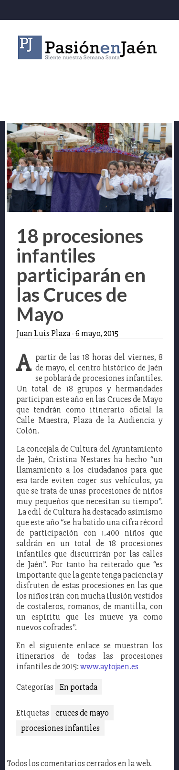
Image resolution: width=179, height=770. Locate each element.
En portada (78, 687)
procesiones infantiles (60, 728)
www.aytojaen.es (109, 666)
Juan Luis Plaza (43, 333)
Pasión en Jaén (89, 47)
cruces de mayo (82, 712)
